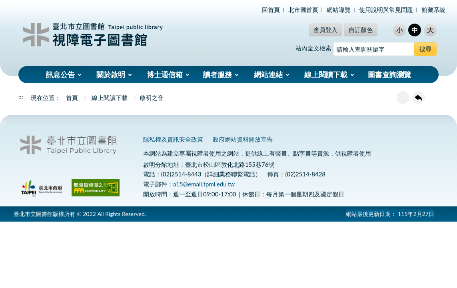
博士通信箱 (165, 74)
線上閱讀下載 (325, 74)
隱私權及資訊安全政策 (173, 139)
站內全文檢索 (313, 48)
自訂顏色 (361, 29)
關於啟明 (110, 74)
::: (4, 6)
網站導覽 (339, 9)
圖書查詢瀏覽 (389, 74)
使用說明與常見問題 (386, 9)
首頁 (72, 97)
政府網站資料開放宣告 (243, 139)
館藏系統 (433, 9)
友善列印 (403, 97)
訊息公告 (60, 74)
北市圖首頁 (303, 9)
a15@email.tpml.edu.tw (204, 184)
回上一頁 (418, 97)
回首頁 (271, 9)
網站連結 (268, 74)
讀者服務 (217, 74)
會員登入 (325, 29)
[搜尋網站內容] (373, 49)
